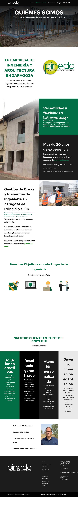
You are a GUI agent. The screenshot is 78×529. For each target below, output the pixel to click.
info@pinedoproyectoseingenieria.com (50, 494)
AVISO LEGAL (45, 481)
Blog (58, 3)
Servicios (51, 3)
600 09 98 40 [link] (63, 494)
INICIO (43, 461)
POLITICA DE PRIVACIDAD (45, 477)
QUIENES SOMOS (46, 464)
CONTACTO (66, 3)
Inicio (32, 3)
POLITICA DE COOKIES (45, 484)
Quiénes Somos (41, 3)
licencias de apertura (65, 171)
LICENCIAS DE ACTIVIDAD (45, 470)
